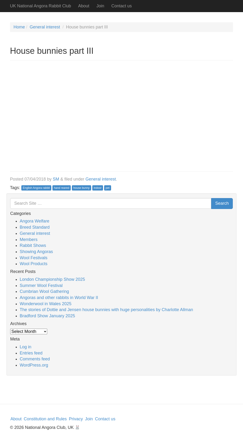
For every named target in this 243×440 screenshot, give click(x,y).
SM (56, 179)
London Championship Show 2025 (52, 279)
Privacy (76, 419)
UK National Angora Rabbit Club (40, 6)
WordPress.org (34, 365)
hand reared (61, 188)
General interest (45, 27)
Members (28, 239)
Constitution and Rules (45, 419)
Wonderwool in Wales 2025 (45, 303)
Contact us (121, 6)
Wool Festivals (33, 257)
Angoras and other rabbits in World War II (59, 297)
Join (100, 6)
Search (222, 203)
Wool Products (33, 263)
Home (19, 27)
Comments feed (35, 359)
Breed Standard (35, 227)
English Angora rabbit (36, 188)
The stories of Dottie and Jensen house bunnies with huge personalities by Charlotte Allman (106, 309)
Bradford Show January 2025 (47, 315)
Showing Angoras (36, 251)
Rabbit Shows (33, 245)
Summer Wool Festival (41, 285)
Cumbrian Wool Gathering (44, 291)
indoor (98, 188)
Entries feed (31, 353)
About (83, 6)
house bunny (81, 188)
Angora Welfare (34, 221)
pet (108, 188)
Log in (25, 347)
